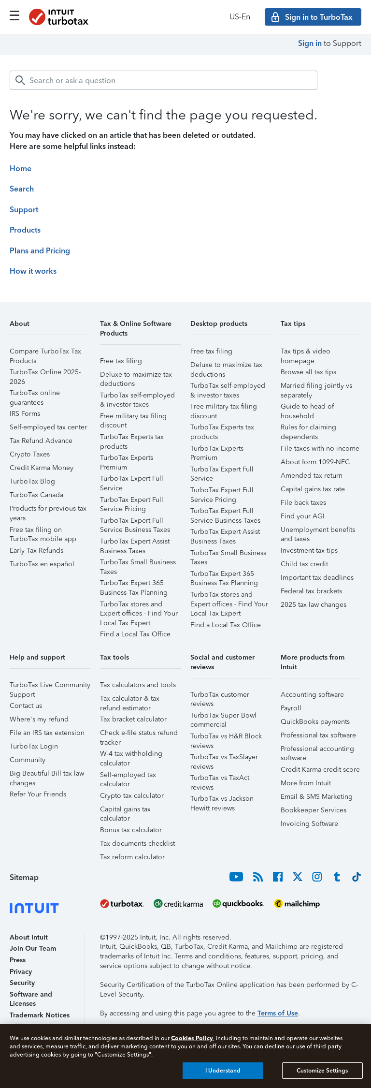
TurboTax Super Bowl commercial (223, 716)
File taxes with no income (320, 448)
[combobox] (163, 80)
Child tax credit (304, 564)
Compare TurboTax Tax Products (45, 352)
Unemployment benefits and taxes (318, 531)
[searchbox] (163, 80)
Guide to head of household (307, 407)
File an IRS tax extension (47, 733)
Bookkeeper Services (313, 810)
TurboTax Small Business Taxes (138, 563)
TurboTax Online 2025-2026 (45, 373)
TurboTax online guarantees (35, 394)
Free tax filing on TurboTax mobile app (43, 531)
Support (24, 209)
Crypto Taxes (30, 454)
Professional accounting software (317, 750)
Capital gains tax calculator (125, 810)
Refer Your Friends (38, 794)
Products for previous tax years (48, 509)
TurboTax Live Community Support (50, 686)
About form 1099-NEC (315, 462)
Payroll (291, 708)
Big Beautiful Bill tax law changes (47, 774)
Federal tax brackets (311, 591)
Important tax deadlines (317, 577)
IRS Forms (25, 414)
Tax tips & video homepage (305, 352)
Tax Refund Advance (41, 441)
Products (25, 230)
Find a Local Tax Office (135, 634)
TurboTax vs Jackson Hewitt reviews (222, 800)
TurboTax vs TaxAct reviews (219, 779)
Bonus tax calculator (131, 830)
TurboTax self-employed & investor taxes (137, 396)
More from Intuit (306, 783)
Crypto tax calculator (132, 796)
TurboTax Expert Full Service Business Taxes (135, 522)
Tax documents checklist (137, 843)
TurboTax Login (34, 746)
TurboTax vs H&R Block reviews (226, 737)
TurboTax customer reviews (219, 696)
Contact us (26, 706)
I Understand (223, 1070)
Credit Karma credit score (320, 769)
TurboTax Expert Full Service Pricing (131, 501)
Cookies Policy (192, 1038)
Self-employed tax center (48, 427)
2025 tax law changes (313, 605)
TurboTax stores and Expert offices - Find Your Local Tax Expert (139, 605)
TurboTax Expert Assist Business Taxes (135, 542)
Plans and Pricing (40, 250)
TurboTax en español (42, 564)
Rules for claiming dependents (308, 428)
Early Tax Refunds (36, 550)
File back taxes (303, 503)
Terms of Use (277, 1013)
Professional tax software (318, 735)
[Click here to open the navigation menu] (14, 15)
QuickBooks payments (315, 722)
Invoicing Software (309, 824)
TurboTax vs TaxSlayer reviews (224, 758)
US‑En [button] (239, 16)
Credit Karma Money (41, 468)
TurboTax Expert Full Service (131, 479)
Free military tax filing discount (133, 417)
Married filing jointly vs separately (316, 387)
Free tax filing (121, 361)
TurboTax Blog (32, 481)
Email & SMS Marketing (317, 797)
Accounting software (312, 695)
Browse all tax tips (308, 372)
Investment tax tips (309, 550)
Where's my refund (39, 719)
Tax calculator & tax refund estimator (129, 700)
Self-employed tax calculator (128, 776)
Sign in (310, 43)
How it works (33, 271)
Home (20, 168)
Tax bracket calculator (133, 719)
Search (22, 188)
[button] (50, 327)
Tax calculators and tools (138, 685)
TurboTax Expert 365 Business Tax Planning (134, 584)
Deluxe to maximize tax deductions (136, 376)
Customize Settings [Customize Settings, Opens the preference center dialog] (322, 1070)
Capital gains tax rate (313, 489)
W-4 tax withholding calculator (131, 755)
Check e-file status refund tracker (139, 734)
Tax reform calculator (132, 857)
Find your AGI (303, 516)
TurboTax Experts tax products (132, 438)
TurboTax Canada (36, 495)
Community (27, 760)
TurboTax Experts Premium (126, 459)
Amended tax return (311, 475)
